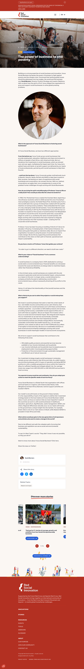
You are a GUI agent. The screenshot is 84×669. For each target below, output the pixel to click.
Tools (20, 626)
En (62, 15)
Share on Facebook (22, 474)
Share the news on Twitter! (27, 446)
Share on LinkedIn (31, 474)
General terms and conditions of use (40, 659)
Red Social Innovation (23, 14)
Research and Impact (26, 485)
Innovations (23, 609)
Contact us (22, 648)
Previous (37, 546)
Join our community (26, 645)
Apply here (21, 9)
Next (47, 546)
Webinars (22, 630)
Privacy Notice (22, 659)
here (57, 441)
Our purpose (23, 642)
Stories (21, 615)
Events (21, 623)
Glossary (22, 633)
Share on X (26, 474)
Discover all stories (41, 556)
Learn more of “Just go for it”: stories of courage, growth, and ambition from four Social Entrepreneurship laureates (43, 522)
